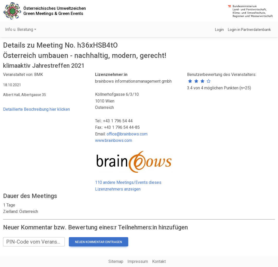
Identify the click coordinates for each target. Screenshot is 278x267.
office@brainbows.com (127, 134)
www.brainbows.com (113, 140)
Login (219, 30)
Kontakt (159, 261)
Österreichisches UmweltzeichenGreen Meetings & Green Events (54, 11)
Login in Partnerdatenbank (249, 30)
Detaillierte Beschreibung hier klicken (36, 109)
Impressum (137, 261)
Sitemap (115, 261)
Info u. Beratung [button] (19, 29)
